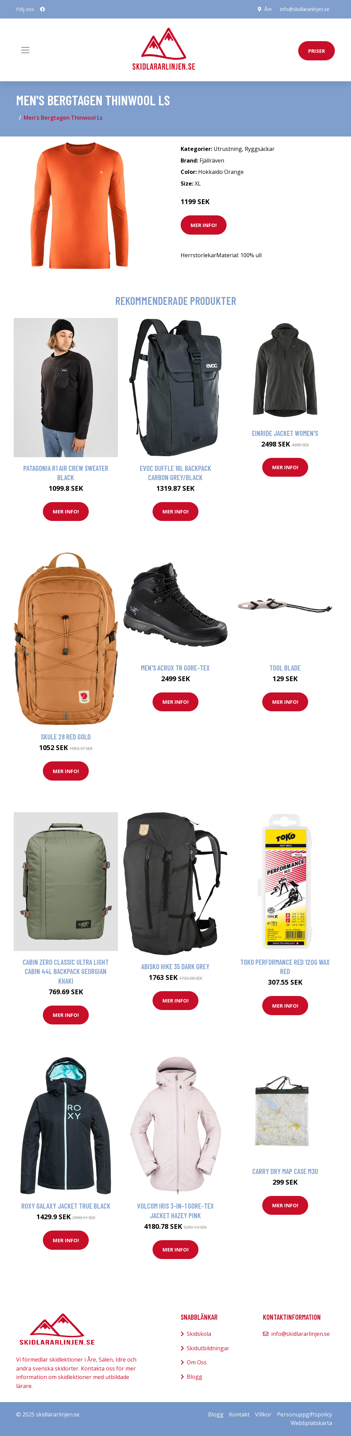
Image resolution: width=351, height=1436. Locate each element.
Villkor (263, 1414)
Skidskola (199, 1334)
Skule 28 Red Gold (66, 736)
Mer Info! (204, 225)
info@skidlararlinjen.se (304, 9)
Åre (268, 9)
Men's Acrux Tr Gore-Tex (175, 667)
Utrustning (228, 149)
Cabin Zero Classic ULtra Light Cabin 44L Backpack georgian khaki (66, 971)
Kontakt (239, 1414)
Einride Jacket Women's (285, 433)
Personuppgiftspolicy (304, 1414)
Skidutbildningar (208, 1348)
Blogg (194, 1376)
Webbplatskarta (311, 1423)
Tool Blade (285, 667)
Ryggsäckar (260, 149)
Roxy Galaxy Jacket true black (65, 1205)
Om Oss (197, 1362)
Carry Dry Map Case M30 (285, 1171)
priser (316, 50)
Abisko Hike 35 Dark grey (175, 966)
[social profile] (42, 9)
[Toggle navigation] (25, 50)
